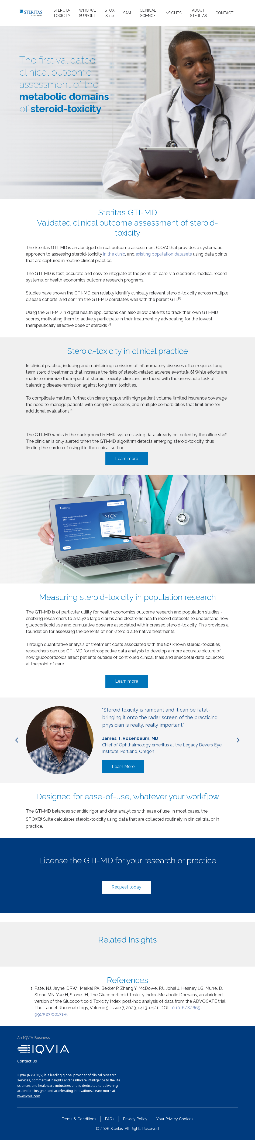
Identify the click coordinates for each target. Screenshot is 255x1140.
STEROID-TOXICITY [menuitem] (61, 13)
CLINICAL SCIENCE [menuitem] (148, 13)
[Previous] (17, 740)
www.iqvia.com (28, 1096)
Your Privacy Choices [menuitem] (174, 1119)
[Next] (237, 740)
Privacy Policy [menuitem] (135, 1119)
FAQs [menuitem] (109, 1119)
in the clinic (114, 254)
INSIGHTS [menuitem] (173, 13)
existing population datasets (163, 254)
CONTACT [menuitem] (224, 13)
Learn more (126, 458)
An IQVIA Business (33, 1037)
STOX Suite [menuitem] (110, 13)
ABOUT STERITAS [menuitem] (198, 13)
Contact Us (27, 1061)
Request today (126, 887)
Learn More (123, 766)
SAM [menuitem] (127, 13)
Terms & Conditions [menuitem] (79, 1119)
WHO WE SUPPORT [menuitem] (87, 13)
